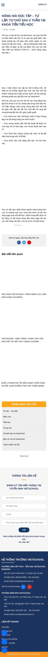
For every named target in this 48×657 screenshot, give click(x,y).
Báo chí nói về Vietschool (14, 439)
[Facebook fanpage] (23, 587)
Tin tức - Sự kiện (9, 29)
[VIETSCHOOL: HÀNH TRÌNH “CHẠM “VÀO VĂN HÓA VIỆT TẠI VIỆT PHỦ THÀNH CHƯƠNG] (24, 319)
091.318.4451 (33, 577)
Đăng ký (42, 4)
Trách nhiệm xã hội (11, 444)
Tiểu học (6, 422)
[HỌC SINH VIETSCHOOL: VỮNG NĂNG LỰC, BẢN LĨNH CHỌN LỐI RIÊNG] (24, 275)
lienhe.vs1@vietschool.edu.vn (21, 581)
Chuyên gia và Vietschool (14, 433)
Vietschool (24, 456)
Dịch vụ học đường (9, 639)
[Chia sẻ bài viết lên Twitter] (24, 242)
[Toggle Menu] (3, 5)
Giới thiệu (5, 627)
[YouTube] (29, 587)
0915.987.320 (21, 610)
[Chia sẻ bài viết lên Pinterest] (29, 242)
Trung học (7, 428)
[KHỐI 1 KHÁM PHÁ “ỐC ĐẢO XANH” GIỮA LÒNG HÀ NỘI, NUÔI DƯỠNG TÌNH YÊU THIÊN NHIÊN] (24, 363)
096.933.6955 (21, 577)
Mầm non (7, 417)
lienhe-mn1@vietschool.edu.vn (22, 614)
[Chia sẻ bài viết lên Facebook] (19, 242)
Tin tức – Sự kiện (10, 411)
